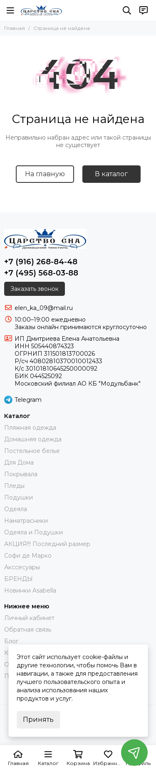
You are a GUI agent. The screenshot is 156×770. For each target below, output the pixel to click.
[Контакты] (143, 10)
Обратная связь (27, 629)
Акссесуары (22, 567)
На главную (45, 174)
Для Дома (19, 462)
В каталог (111, 174)
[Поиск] (127, 10)
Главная (14, 28)
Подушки (18, 497)
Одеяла (15, 509)
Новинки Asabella (30, 590)
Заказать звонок (34, 289)
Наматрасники (26, 520)
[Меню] (10, 10)
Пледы (14, 486)
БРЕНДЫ (18, 579)
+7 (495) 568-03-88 (41, 273)
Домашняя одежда (33, 439)
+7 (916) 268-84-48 (40, 261)
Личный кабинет (29, 618)
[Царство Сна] (41, 10)
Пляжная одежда (30, 427)
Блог (11, 641)
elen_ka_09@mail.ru (44, 308)
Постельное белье (32, 451)
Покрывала (20, 474)
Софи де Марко (28, 555)
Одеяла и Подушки (33, 532)
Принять (38, 719)
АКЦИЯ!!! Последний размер (47, 544)
